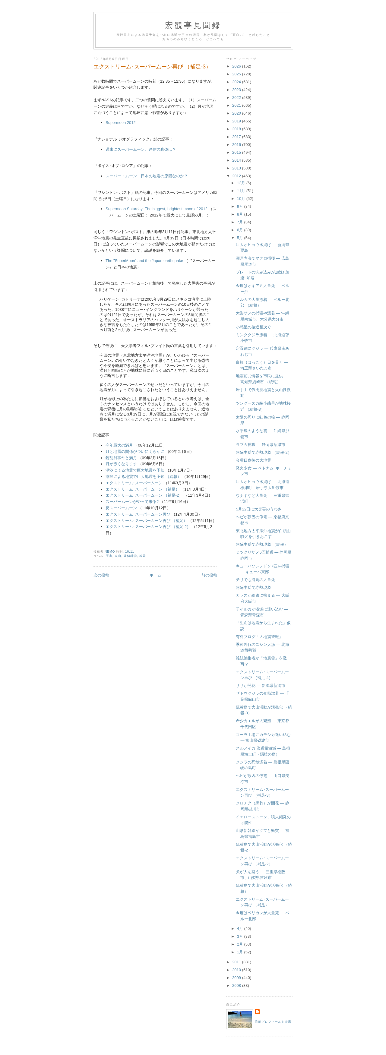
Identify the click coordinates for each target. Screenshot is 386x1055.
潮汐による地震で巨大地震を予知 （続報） (143, 476)
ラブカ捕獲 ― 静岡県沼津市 (260, 444)
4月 (240, 928)
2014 (237, 160)
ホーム (155, 575)
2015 (237, 152)
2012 (237, 176)
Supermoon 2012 (121, 122)
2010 (237, 970)
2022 (237, 97)
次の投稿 (101, 575)
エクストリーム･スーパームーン (134, 483)
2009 (237, 977)
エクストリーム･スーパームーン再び (138, 514)
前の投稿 (209, 575)
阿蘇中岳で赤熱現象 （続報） (262, 544)
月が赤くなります (121, 464)
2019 (237, 121)
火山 (118, 556)
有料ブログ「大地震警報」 (259, 636)
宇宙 (109, 556)
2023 (237, 89)
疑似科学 (130, 556)
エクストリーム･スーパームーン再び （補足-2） (148, 526)
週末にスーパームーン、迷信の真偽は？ (141, 149)
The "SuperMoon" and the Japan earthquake (144, 260)
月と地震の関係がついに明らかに (135, 451)
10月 (241, 198)
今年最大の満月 (119, 445)
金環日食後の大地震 (253, 460)
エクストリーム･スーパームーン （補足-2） (144, 495)
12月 (241, 183)
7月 (240, 222)
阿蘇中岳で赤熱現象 (253, 587)
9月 (240, 206)
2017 (237, 136)
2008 (237, 985)
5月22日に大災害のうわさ (259, 509)
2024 (237, 82)
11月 (241, 190)
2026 (237, 66)
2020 (237, 113)
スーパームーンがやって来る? (132, 501)
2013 (237, 168)
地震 (142, 556)
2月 (240, 944)
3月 (240, 936)
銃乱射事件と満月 (121, 458)
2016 (237, 144)
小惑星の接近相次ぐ (253, 327)
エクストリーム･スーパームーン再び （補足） (146, 520)
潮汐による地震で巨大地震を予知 (135, 470)
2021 (237, 105)
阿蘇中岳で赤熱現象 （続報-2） (263, 452)
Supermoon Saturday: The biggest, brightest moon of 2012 (156, 209)
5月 (240, 237)
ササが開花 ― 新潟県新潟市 (260, 685)
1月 (240, 952)
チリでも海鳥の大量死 (255, 579)
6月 (240, 230)
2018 (237, 129)
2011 (237, 962)
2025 (237, 74)
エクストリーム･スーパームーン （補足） (142, 489)
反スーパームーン (121, 508)
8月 (240, 214)
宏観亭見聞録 (193, 25)
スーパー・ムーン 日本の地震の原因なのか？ (147, 176)
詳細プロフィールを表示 (273, 1021)
